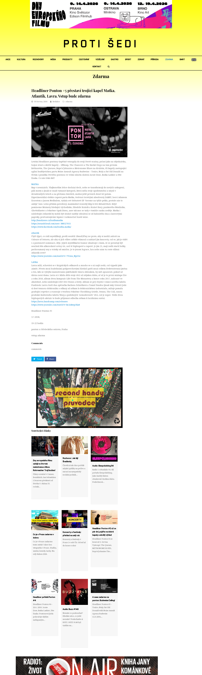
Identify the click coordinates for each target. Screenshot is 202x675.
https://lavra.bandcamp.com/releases (49, 301)
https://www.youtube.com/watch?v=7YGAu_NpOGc (56, 256)
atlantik (35, 233)
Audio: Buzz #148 (70, 591)
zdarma (68, 102)
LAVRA (34, 262)
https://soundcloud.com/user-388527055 (51, 223)
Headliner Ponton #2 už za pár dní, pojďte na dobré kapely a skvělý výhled (104, 522)
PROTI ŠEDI (101, 44)
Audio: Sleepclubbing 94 (103, 466)
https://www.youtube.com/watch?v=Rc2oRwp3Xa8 (55, 305)
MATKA (35, 184)
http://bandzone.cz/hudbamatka (47, 220)
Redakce (56, 102)
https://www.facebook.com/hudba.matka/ (51, 227)
